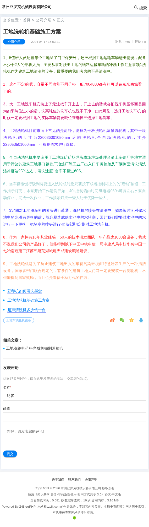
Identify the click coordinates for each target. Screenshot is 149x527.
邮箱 (6, 409)
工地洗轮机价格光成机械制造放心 (34, 348)
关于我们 (58, 479)
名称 (7, 387)
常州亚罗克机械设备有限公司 (81, 488)
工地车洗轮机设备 (18, 320)
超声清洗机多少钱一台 (26, 310)
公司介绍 (44, 20)
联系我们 (74, 479)
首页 (27, 20)
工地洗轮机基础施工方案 (28, 300)
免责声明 (91, 479)
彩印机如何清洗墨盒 (24, 291)
